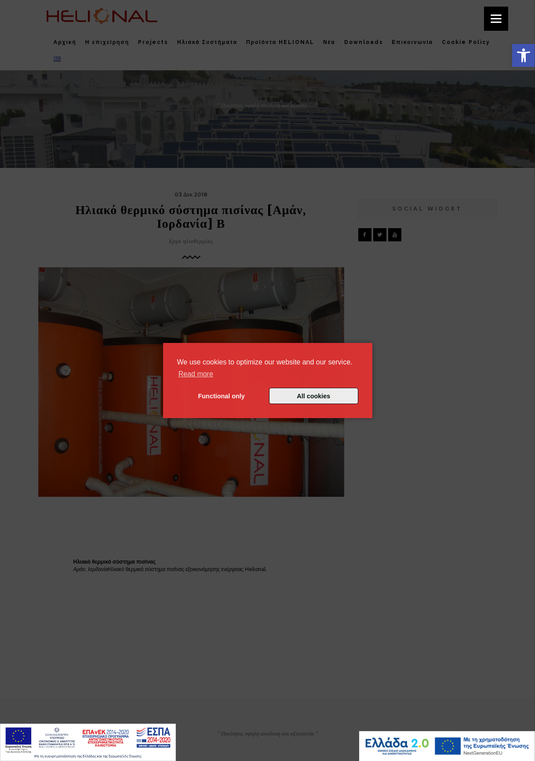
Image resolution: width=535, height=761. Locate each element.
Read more (195, 374)
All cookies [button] (313, 396)
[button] (523, 55)
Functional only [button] (221, 396)
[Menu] (496, 19)
